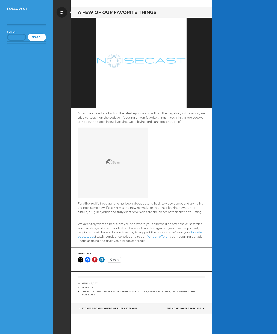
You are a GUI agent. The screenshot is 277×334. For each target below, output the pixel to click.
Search (11, 31)
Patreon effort (157, 236)
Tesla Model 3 (180, 291)
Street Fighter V (159, 291)
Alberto (87, 287)
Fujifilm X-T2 (112, 291)
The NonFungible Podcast (185, 308)
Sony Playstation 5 (134, 291)
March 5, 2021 (90, 283)
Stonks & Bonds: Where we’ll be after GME (107, 308)
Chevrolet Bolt (92, 291)
